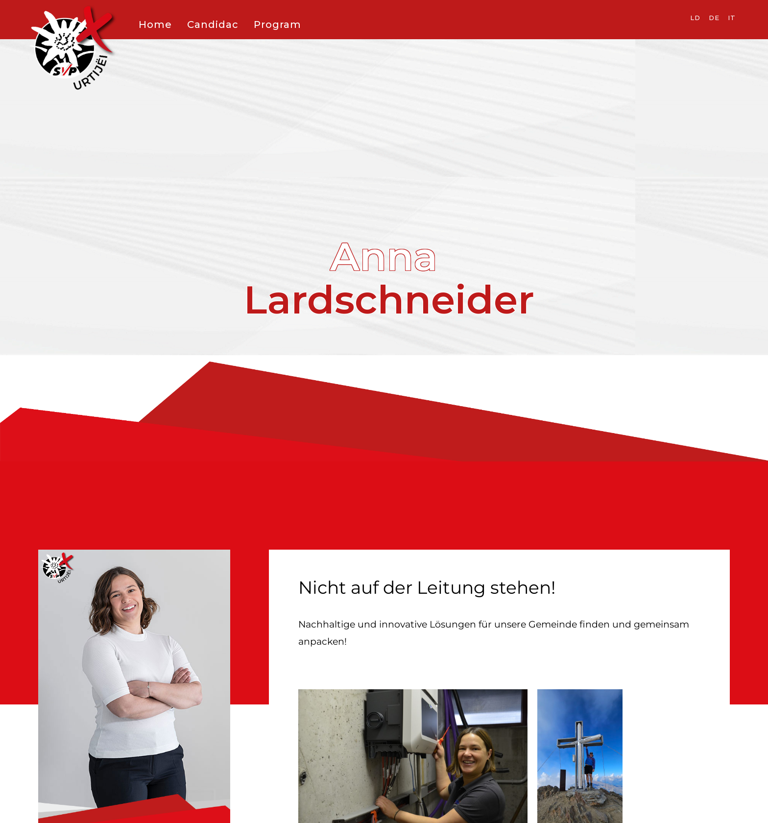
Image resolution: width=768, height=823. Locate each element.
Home (155, 24)
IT (732, 18)
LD (695, 18)
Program (277, 24)
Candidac (213, 24)
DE (714, 18)
